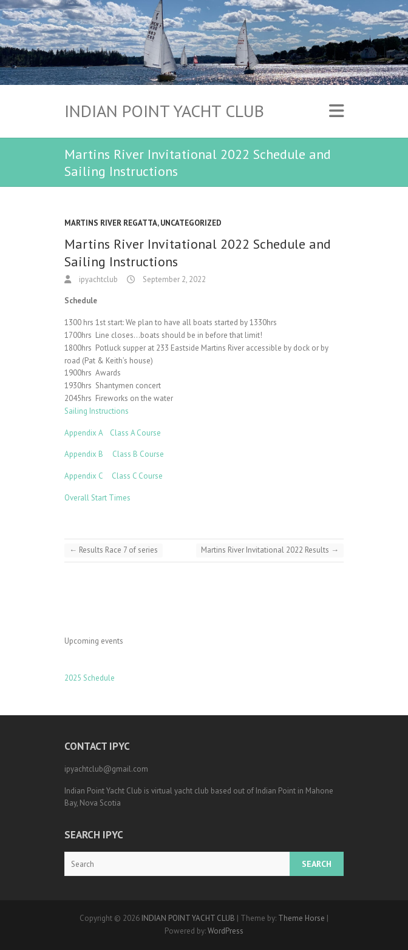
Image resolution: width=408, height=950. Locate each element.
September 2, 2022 (173, 279)
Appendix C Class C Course (113, 476)
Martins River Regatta (110, 223)
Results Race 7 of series (113, 550)
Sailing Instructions (96, 411)
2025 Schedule (89, 678)
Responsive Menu (336, 111)
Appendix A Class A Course (112, 433)
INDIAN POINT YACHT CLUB (164, 111)
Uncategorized (191, 223)
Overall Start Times (97, 498)
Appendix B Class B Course (114, 454)
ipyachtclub (97, 279)
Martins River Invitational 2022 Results (270, 550)
